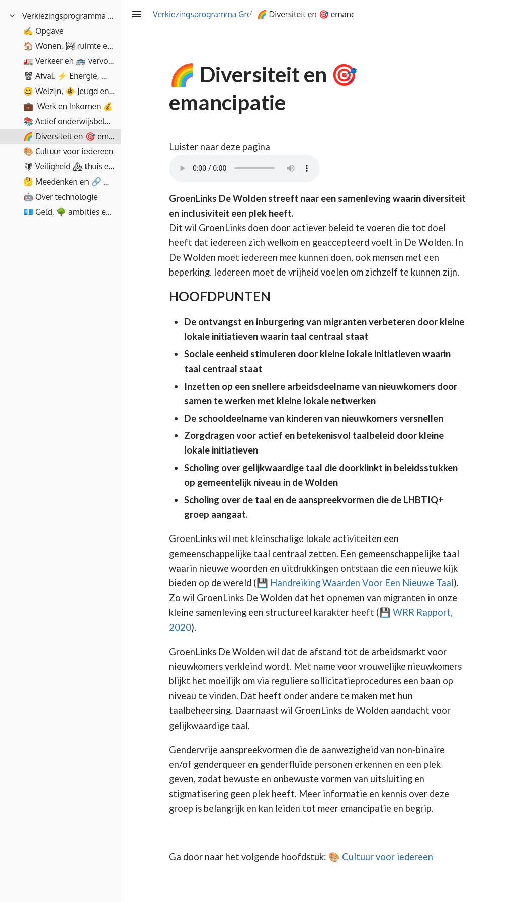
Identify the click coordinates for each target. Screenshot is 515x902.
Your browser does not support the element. (244, 168)
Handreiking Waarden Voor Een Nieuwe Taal (362, 582)
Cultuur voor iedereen (387, 856)
